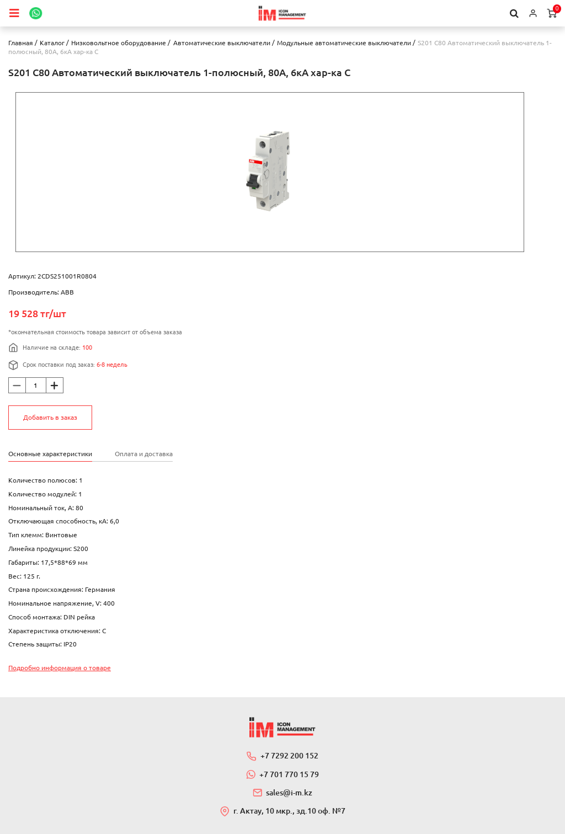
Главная (20, 42)
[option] (270, 172)
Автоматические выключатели (221, 42)
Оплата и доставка (144, 453)
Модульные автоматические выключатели (344, 42)
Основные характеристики (50, 453)
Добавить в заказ (50, 417)
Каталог (52, 42)
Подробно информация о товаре (59, 667)
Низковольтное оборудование (118, 42)
